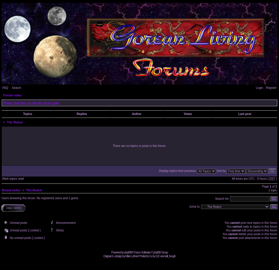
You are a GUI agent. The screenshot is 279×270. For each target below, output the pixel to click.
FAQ (5, 87)
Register (271, 87)
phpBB (127, 252)
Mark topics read (13, 178)
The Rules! (15, 122)
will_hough (170, 256)
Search (16, 87)
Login (259, 87)
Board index (11, 190)
